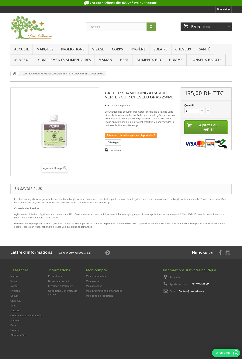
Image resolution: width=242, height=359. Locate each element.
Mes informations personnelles (104, 290)
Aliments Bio (149, 59)
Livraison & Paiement (60, 286)
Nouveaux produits (59, 281)
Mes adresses (94, 286)
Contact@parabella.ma (191, 291)
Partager (113, 142)
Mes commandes (96, 276)
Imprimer (116, 150)
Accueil (21, 49)
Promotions (73, 49)
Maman (105, 59)
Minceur (22, 59)
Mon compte (96, 270)
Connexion (223, 9)
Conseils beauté (206, 59)
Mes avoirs (92, 281)
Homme (176, 59)
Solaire (161, 49)
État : (108, 105)
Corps (117, 49)
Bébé (124, 59)
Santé (204, 49)
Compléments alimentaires (64, 59)
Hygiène (138, 49)
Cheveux (183, 49)
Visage (98, 49)
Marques (44, 49)
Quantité (189, 105)
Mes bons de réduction (99, 295)
